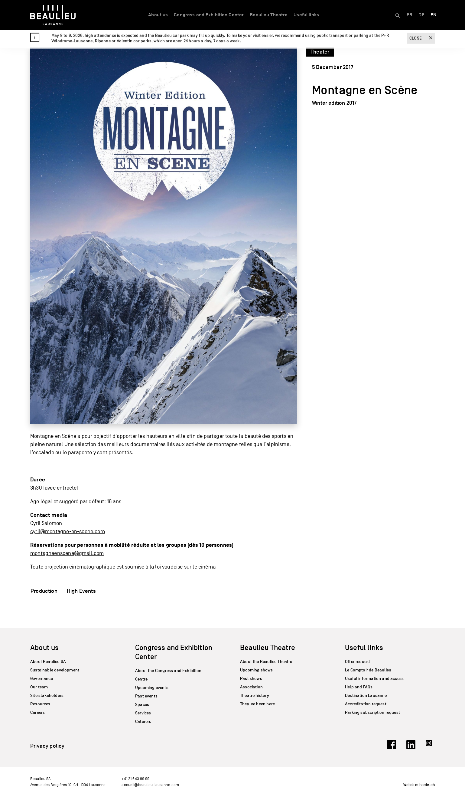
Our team (39, 687)
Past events (146, 696)
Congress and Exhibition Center (209, 15)
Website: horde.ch (419, 784)
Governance (41, 678)
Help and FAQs (358, 687)
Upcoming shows (256, 670)
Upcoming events (151, 687)
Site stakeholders (46, 695)
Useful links (306, 15)
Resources (40, 704)
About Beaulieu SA (48, 661)
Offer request (357, 661)
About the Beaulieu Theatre (266, 661)
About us (158, 15)
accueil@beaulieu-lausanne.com (150, 784)
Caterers (143, 721)
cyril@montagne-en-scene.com (67, 531)
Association (251, 687)
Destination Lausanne (366, 695)
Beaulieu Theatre (269, 15)
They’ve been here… (259, 704)
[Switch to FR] (409, 15)
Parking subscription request (372, 712)
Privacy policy (47, 746)
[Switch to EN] (433, 15)
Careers (37, 712)
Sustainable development (54, 670)
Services (143, 713)
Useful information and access (374, 678)
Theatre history (254, 695)
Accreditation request (365, 704)
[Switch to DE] (421, 15)
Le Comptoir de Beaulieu (368, 670)
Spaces (142, 704)
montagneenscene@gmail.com (67, 553)
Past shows (251, 678)
